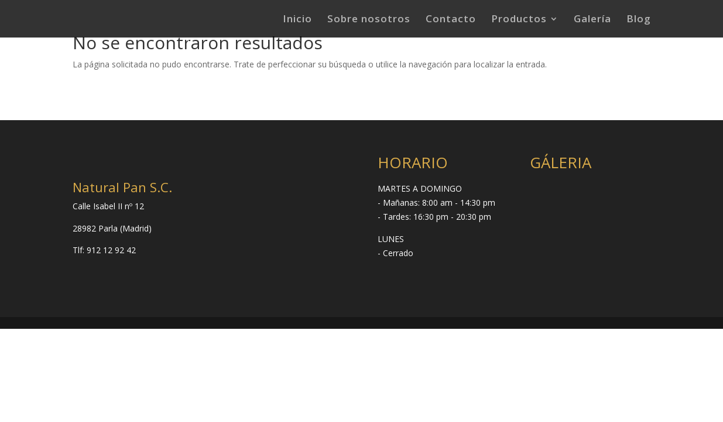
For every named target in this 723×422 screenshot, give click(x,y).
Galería (592, 20)
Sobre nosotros (368, 20)
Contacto (451, 20)
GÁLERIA (560, 162)
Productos (519, 20)
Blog (638, 20)
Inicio (297, 20)
